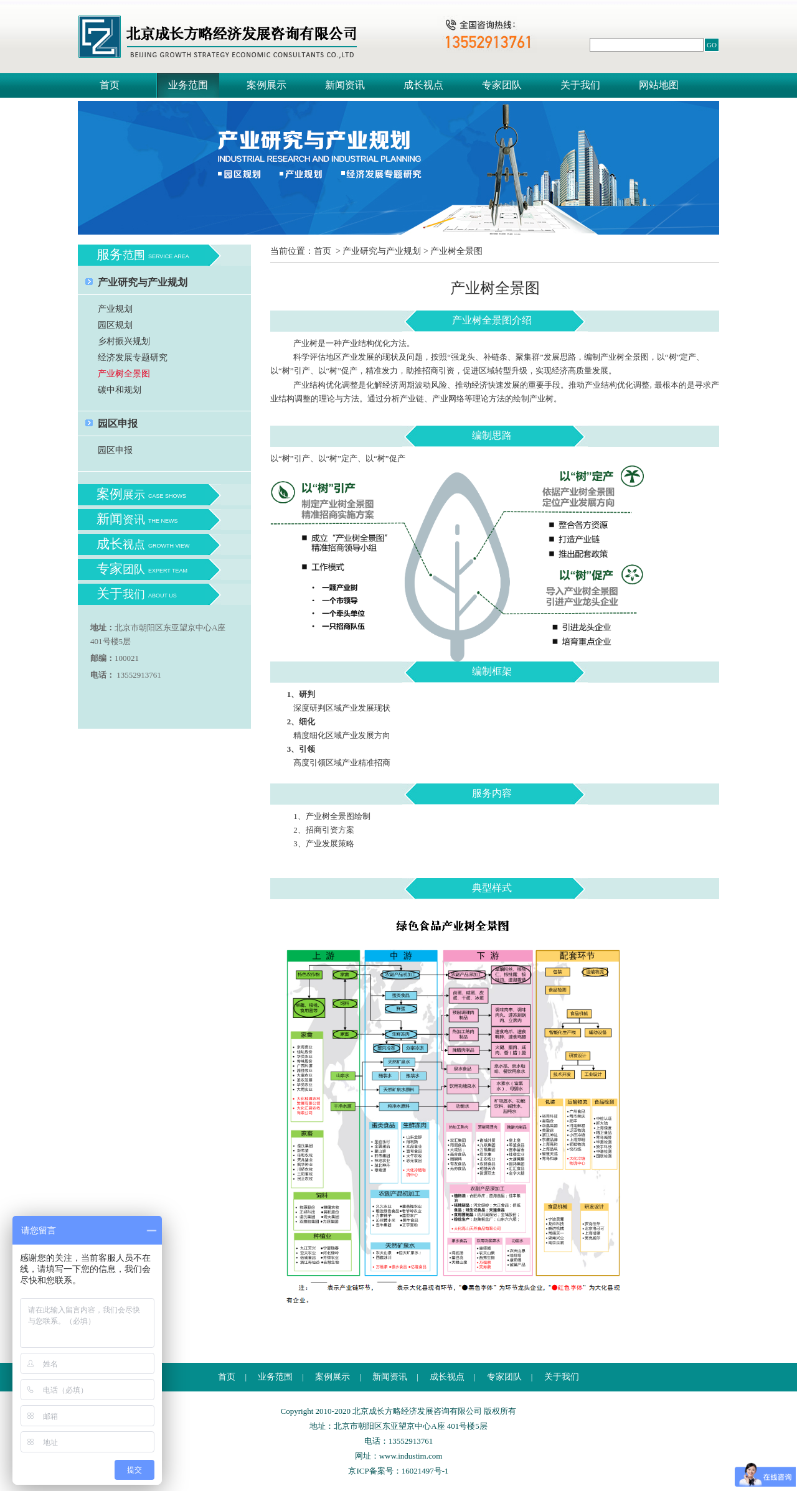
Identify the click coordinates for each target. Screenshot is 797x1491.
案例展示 (266, 85)
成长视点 (423, 85)
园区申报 (118, 423)
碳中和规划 (119, 390)
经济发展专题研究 (132, 357)
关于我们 (580, 85)
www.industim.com (411, 1456)
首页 (110, 85)
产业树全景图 (124, 373)
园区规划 (115, 325)
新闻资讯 (345, 85)
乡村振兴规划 (124, 341)
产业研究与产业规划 (142, 282)
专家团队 (502, 85)
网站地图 (659, 85)
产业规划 (115, 309)
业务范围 (188, 85)
